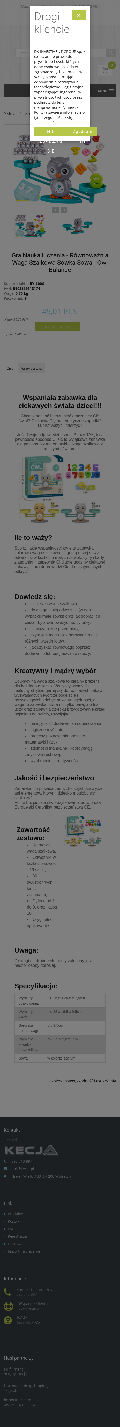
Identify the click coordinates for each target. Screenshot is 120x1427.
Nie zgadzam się (51, 132)
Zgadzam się (82, 132)
